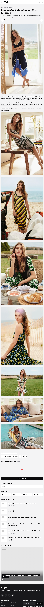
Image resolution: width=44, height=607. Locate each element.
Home (2, 7)
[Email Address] (29, 603)
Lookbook (14, 453)
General (3, 605)
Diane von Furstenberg (9, 7)
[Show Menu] (2, 2)
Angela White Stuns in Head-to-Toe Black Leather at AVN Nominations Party (24, 531)
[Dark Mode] (39, 2)
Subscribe (39, 603)
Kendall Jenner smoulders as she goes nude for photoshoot (22, 517)
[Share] (41, 20)
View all (18, 461)
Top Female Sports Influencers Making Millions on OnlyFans (22, 503)
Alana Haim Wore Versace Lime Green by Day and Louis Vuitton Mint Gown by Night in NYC (24, 524)
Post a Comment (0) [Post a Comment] (22, 478)
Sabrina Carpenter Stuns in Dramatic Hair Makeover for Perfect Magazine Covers (23, 510)
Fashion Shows (14, 602)
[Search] (42, 2)
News (12, 605)
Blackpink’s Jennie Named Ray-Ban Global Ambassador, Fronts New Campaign (24, 538)
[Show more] (26, 456)
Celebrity (3, 602)
